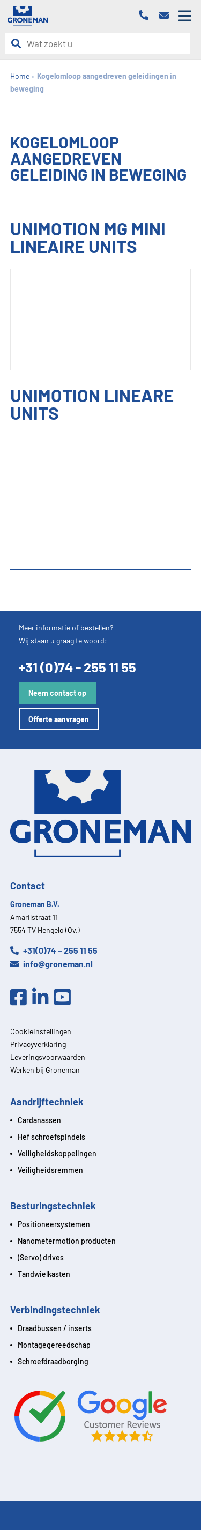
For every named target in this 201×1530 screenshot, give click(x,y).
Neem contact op (57, 692)
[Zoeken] (18, 43)
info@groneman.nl (51, 964)
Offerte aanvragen (58, 719)
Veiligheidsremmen (50, 1170)
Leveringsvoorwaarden (47, 1056)
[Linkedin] (43, 997)
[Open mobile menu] (185, 16)
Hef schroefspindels (51, 1136)
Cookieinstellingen (40, 1031)
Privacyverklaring (38, 1044)
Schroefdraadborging (53, 1361)
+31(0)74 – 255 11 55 (54, 950)
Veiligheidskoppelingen (57, 1153)
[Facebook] (21, 997)
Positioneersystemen (54, 1224)
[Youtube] (65, 997)
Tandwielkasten (44, 1274)
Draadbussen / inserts (55, 1328)
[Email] (166, 15)
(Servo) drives (41, 1257)
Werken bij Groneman (45, 1069)
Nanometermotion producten (67, 1240)
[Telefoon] (146, 15)
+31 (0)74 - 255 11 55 (77, 666)
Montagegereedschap (54, 1344)
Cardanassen (39, 1120)
